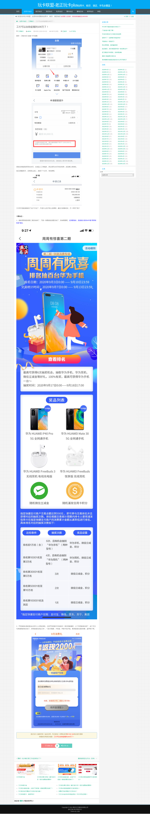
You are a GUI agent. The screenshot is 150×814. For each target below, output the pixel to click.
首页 (17, 12)
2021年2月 (121, 144)
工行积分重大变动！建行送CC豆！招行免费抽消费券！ (75, 785)
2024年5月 (105, 97)
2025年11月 (105, 75)
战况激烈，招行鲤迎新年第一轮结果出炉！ (115, 49)
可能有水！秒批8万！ (108, 41)
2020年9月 (105, 151)
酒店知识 (49, 12)
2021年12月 (121, 132)
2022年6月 (121, 124)
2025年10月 (121, 75)
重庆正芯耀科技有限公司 (80, 807)
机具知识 (59, 12)
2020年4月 (121, 156)
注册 (132, 17)
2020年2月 (121, 159)
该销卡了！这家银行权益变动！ (111, 38)
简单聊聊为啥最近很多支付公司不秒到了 (114, 60)
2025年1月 (105, 87)
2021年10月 (121, 134)
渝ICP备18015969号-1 (75, 809)
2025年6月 (121, 80)
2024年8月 (121, 92)
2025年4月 (121, 82)
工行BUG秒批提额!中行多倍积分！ (69, 788)
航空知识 (39, 12)
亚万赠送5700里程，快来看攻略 (112, 52)
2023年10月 (121, 104)
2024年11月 (105, 89)
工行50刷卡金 (22, 785)
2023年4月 (121, 112)
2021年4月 (121, 141)
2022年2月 (121, 129)
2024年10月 (121, 89)
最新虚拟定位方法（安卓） (87, 759)
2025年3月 (105, 85)
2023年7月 (105, 109)
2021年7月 (105, 139)
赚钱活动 (80, 12)
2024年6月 (121, 94)
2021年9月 (105, 137)
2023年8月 (121, 107)
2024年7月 (105, 94)
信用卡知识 (28, 12)
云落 (78, 811)
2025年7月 (105, 80)
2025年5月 (105, 82)
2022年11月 (105, 119)
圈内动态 (69, 12)
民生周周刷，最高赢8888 (110, 45)
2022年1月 (105, 132)
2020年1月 (105, 161)
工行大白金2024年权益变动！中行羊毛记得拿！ (73, 794)
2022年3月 (105, 129)
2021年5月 (105, 141)
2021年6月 (121, 139)
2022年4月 (121, 127)
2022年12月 (121, 117)
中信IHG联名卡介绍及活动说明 (111, 34)
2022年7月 (105, 124)
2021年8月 (121, 137)
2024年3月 (105, 99)
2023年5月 (105, 112)
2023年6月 (121, 109)
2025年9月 (105, 77)
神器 (99, 12)
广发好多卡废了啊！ (108, 30)
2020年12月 (121, 146)
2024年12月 (121, 87)
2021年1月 (105, 146)
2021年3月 (105, 144)
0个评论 (73, 31)
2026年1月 (105, 72)
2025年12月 (121, 72)
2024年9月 (105, 92)
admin (29, 31)
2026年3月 (121, 70)
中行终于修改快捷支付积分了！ (111, 27)
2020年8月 (121, 151)
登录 (127, 17)
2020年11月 (105, 149)
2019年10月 (121, 164)
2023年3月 (105, 114)
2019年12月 (121, 161)
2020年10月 (121, 149)
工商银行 (31, 21)
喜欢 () (49, 746)
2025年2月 (121, 85)
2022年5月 (105, 127)
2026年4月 (105, 70)
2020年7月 (105, 154)
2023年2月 (121, 114)
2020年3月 (105, 159)
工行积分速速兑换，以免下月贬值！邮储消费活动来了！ (35, 788)
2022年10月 (121, 119)
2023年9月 (105, 107)
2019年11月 (105, 164)
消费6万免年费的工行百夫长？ (67, 791)
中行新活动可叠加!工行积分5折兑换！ (30, 791)
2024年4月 (121, 97)
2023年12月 (121, 102)
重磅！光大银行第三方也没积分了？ (29, 759)
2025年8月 (121, 77)
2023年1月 (105, 117)
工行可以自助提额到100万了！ (32, 27)
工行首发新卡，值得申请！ (26, 794)
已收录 (65, 31)
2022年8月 (121, 122)
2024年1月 (105, 102)
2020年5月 (105, 156)
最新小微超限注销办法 (109, 56)
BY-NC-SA (70, 734)
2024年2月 (121, 99)
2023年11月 (105, 104)
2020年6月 (121, 154)
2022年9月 (105, 122)
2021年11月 (105, 134)
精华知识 (90, 12)
